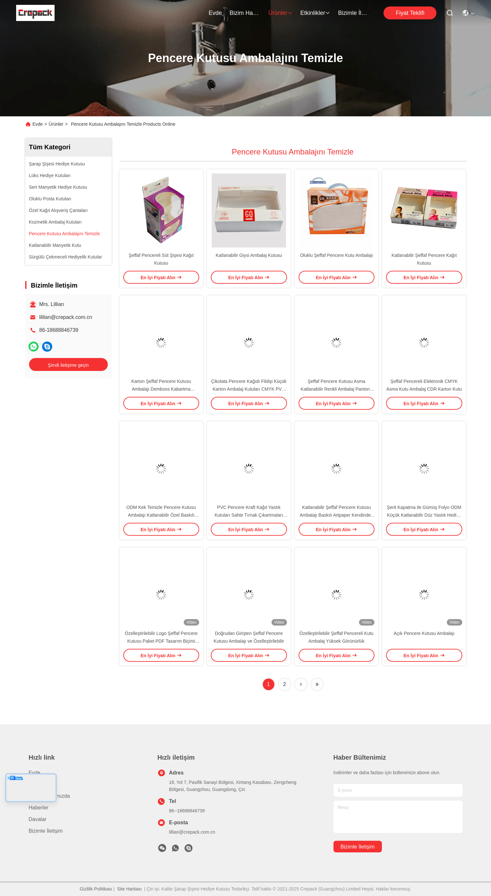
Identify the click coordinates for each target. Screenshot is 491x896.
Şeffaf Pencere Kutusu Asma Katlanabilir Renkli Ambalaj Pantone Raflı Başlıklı (336, 389)
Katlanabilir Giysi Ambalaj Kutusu (249, 255)
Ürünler (280, 13)
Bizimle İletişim (353, 13)
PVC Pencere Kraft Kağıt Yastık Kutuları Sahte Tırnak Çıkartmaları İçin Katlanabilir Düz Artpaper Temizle (248, 515)
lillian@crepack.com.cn (65, 317)
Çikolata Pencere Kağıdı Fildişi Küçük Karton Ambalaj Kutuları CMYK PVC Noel (248, 389)
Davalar (37, 819)
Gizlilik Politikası (96, 888)
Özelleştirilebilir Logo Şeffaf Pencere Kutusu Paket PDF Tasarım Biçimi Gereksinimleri (161, 641)
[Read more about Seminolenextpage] (301, 684)
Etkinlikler (315, 13)
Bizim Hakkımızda (245, 13)
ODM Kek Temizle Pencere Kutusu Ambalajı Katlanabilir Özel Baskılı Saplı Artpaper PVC (161, 515)
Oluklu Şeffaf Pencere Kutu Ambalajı (336, 255)
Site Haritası (129, 888)
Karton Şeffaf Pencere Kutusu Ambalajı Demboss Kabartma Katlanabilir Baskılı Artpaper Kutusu (161, 389)
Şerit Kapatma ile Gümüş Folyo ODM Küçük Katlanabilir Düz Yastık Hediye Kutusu (424, 515)
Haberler (38, 807)
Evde (215, 13)
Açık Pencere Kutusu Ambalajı (424, 633)
